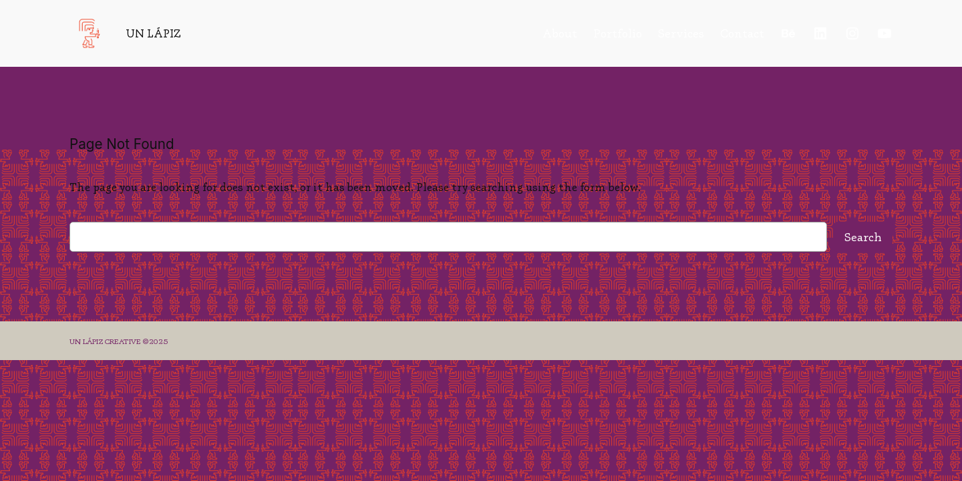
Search (863, 237)
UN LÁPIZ (153, 33)
